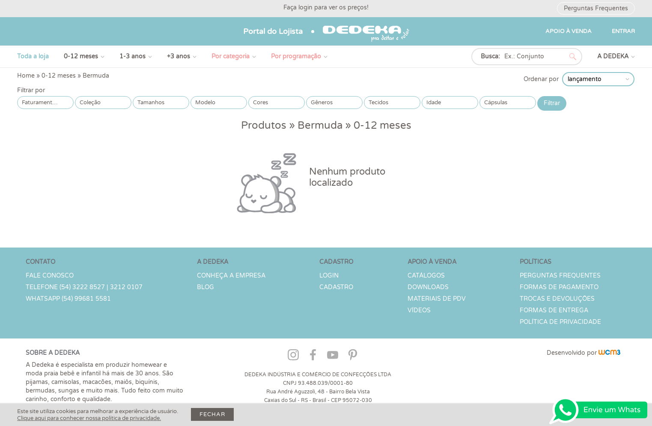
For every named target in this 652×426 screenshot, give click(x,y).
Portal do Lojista (273, 31)
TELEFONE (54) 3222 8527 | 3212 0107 (84, 287)
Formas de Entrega (554, 310)
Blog (205, 287)
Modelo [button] (205, 102)
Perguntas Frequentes (596, 8)
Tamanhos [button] (150, 102)
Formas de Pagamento (559, 287)
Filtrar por (31, 90)
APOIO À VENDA (568, 31)
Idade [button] (433, 102)
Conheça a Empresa (231, 275)
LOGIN (329, 275)
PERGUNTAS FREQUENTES (560, 275)
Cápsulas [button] (495, 102)
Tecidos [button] (378, 102)
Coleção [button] (90, 102)
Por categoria (230, 56)
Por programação (296, 56)
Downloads (428, 287)
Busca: (490, 56)
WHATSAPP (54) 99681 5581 (68, 298)
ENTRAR (623, 31)
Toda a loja (33, 56)
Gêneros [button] (322, 102)
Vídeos (419, 310)
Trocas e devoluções (557, 298)
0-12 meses (81, 56)
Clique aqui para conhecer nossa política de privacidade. (89, 418)
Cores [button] (260, 102)
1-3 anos (132, 56)
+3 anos (178, 56)
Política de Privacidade (560, 322)
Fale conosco (50, 275)
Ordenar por (541, 79)
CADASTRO (336, 287)
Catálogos (426, 275)
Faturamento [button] (39, 102)
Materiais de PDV (437, 298)
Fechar (212, 414)
